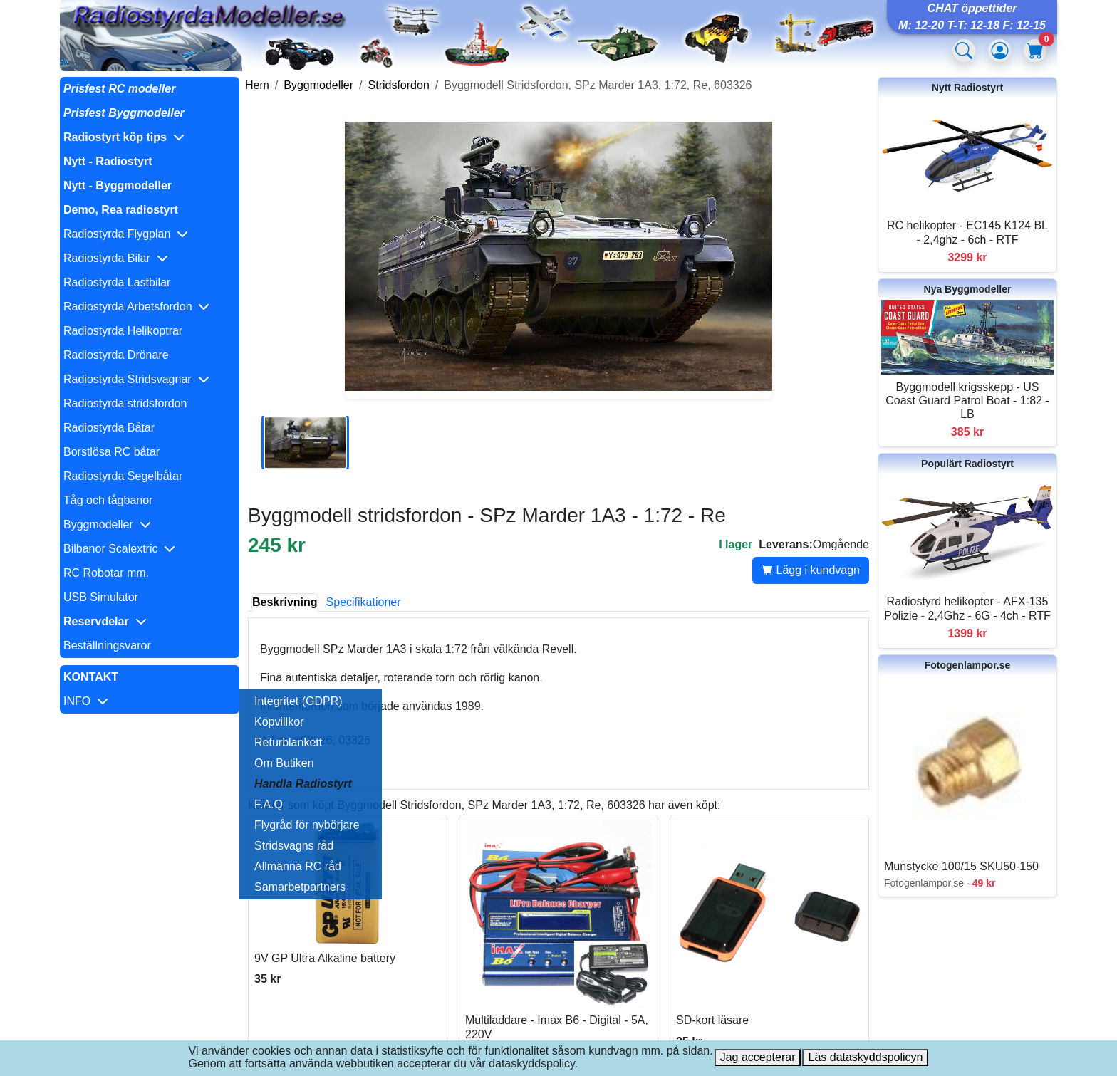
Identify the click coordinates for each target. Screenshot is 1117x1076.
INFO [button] (85, 701)
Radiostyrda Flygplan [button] (125, 234)
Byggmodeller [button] (107, 524)
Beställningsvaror (107, 645)
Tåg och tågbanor (107, 500)
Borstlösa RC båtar (111, 452)
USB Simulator (100, 597)
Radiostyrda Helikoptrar (122, 331)
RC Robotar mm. (106, 573)
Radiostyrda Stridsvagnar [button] (136, 379)
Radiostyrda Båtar (109, 428)
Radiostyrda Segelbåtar (122, 476)
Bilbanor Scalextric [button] (119, 549)
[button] (149, 137)
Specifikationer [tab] (363, 602)
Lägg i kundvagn (811, 570)
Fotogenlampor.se (968, 665)
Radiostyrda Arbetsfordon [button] (136, 307)
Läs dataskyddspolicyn (865, 1057)
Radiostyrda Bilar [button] (115, 258)
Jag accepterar (758, 1057)
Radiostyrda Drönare (116, 355)
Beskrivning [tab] (285, 602)
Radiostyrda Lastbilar (116, 282)
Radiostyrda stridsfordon (125, 403)
